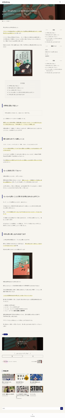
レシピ (47, 55)
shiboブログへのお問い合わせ (52, 52)
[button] (12, 356)
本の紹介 (5, 14)
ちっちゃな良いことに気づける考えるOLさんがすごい (21, 92)
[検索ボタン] (60, 2)
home (47, 50)
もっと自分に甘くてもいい (15, 90)
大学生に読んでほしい (14, 85)
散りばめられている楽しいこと (16, 87)
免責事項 (48, 58)
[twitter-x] (32, 414)
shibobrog (6, 2)
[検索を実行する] (61, 408)
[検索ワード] (32, 408)
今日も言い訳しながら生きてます (17, 94)
